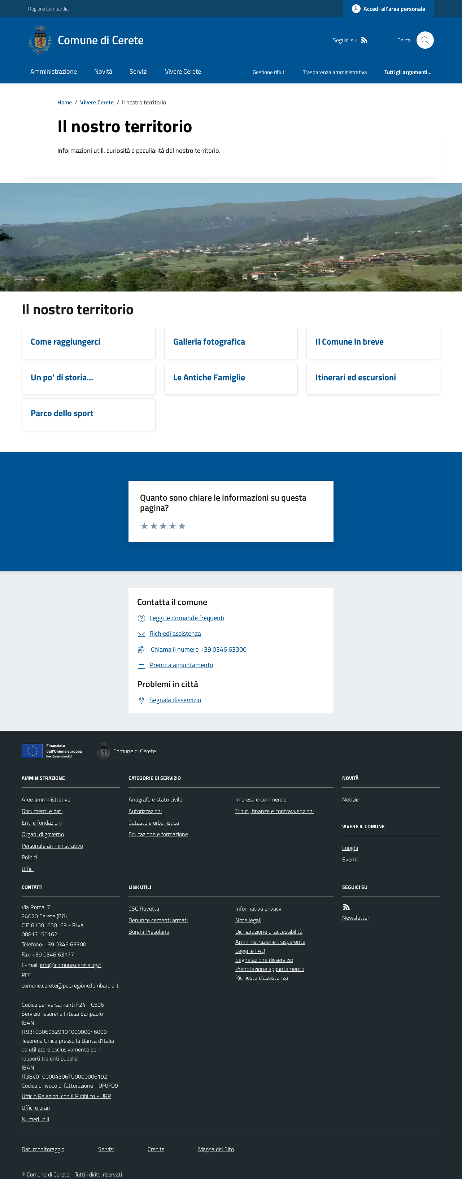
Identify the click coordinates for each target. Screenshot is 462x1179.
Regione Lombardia (48, 8)
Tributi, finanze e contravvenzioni (274, 811)
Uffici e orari (36, 1107)
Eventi (350, 859)
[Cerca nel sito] (422, 40)
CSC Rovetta (143, 908)
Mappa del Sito (216, 1149)
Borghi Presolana (148, 931)
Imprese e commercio (260, 799)
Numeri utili (35, 1119)
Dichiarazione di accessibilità (268, 931)
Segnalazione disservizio (264, 959)
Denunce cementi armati (158, 920)
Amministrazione (53, 71)
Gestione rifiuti (269, 72)
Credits (156, 1149)
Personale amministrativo (52, 845)
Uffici (28, 868)
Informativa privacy (258, 908)
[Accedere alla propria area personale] (388, 8)
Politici (29, 857)
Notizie (350, 799)
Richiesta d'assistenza (261, 977)
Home (64, 102)
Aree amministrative (46, 799)
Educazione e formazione (158, 834)
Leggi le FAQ (250, 950)
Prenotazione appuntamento (269, 968)
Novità (103, 71)
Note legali (248, 920)
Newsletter (355, 917)
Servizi (139, 71)
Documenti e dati (42, 811)
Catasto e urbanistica (153, 822)
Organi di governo (43, 834)
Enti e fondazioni (42, 822)
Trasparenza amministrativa (335, 72)
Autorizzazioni (145, 811)
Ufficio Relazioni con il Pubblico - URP (66, 1096)
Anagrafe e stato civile (155, 799)
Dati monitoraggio (43, 1149)
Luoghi (350, 847)
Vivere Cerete (183, 71)
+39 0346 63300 (65, 944)
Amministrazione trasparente (270, 941)
